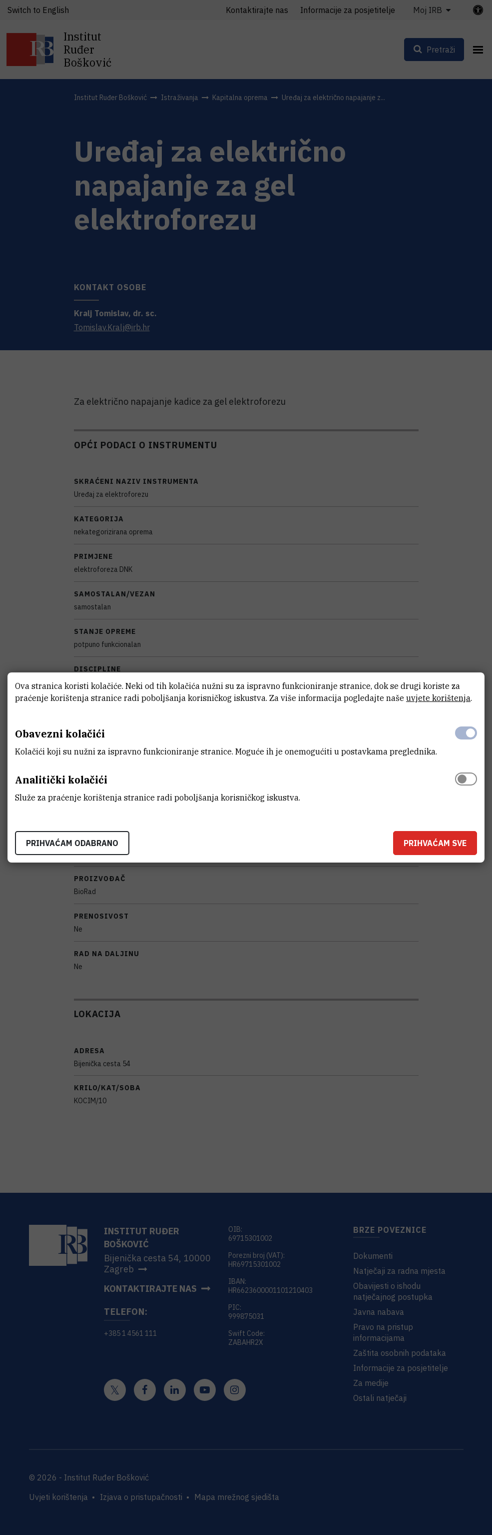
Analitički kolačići (61, 780)
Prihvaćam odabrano (72, 843)
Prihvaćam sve (435, 843)
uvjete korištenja (438, 698)
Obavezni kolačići (60, 733)
